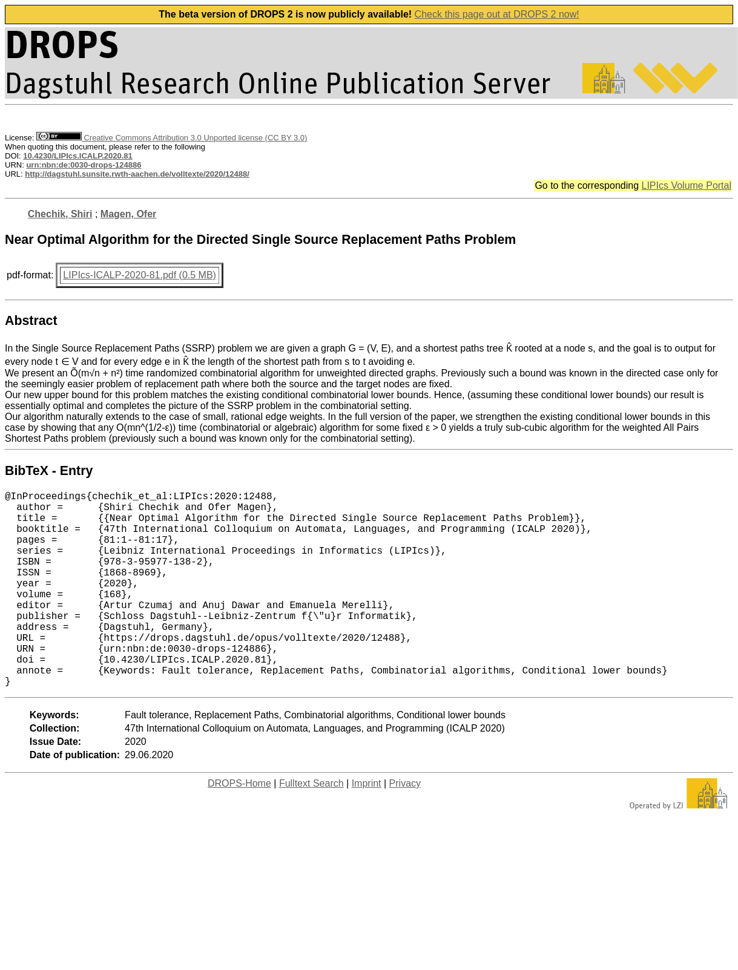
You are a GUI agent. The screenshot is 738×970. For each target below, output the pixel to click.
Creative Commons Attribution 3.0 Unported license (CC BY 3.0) (171, 137)
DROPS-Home (239, 827)
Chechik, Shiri (60, 214)
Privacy (405, 827)
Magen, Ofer (128, 214)
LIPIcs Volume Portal (686, 185)
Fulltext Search (311, 827)
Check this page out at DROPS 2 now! (497, 14)
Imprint (366, 827)
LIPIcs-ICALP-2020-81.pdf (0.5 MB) (139, 275)
